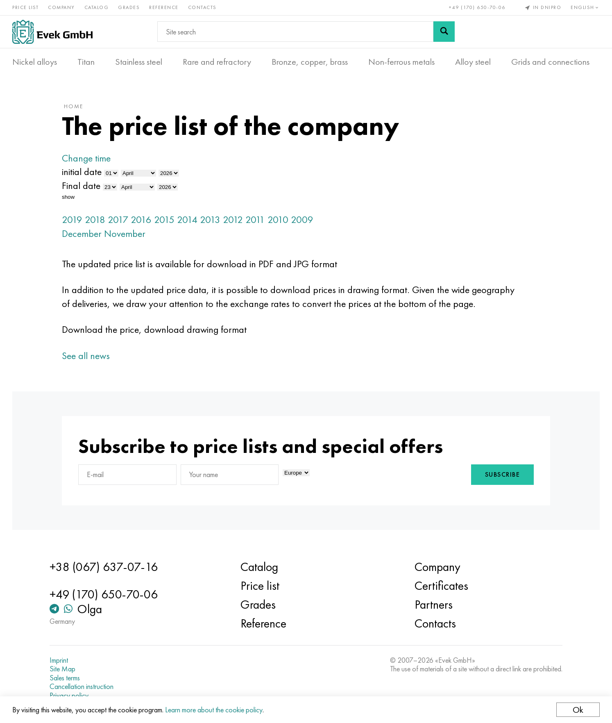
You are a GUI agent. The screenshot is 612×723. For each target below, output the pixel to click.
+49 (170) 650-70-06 (477, 7)
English (585, 7)
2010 (277, 219)
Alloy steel (473, 62)
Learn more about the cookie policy (214, 709)
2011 (255, 219)
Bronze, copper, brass (310, 62)
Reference (164, 7)
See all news (86, 355)
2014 (187, 219)
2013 (210, 219)
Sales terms (65, 677)
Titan (86, 62)
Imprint (59, 660)
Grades (129, 7)
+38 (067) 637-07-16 (104, 566)
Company (61, 7)
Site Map (62, 668)
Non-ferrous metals (401, 62)
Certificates (441, 585)
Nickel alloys (34, 62)
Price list (25, 7)
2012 (233, 219)
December (82, 233)
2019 (72, 219)
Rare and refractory (217, 62)
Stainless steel (138, 62)
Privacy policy (69, 695)
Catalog (96, 7)
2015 (164, 219)
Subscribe (502, 474)
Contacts (202, 7)
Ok (578, 710)
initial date (82, 171)
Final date (81, 185)
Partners (434, 604)
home (73, 106)
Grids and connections (550, 62)
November (124, 233)
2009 (302, 219)
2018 (95, 219)
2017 (118, 219)
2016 (141, 219)
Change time (86, 158)
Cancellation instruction (81, 686)
